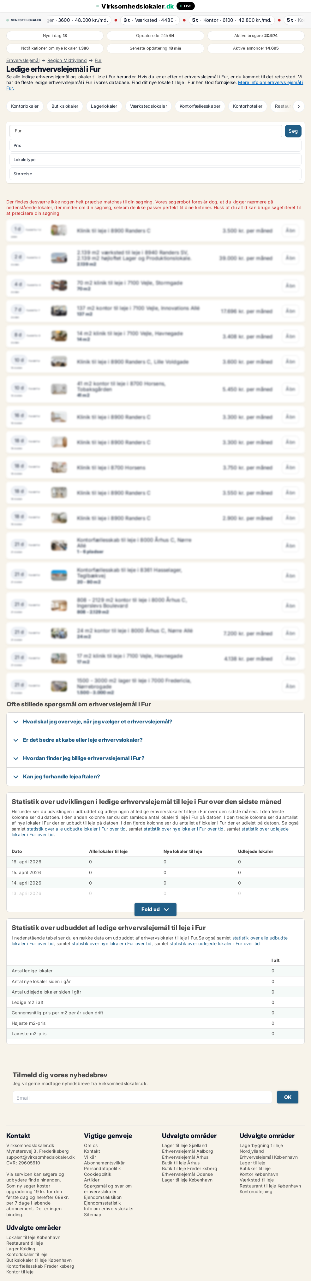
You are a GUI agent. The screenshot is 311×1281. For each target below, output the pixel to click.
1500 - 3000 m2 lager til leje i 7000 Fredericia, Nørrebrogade (134, 683)
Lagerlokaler (104, 106)
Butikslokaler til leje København (39, 1260)
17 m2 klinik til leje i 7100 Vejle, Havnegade (129, 656)
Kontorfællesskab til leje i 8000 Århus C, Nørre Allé (134, 543)
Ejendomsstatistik (102, 1202)
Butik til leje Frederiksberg (190, 1168)
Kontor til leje (19, 1271)
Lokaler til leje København (33, 1237)
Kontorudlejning (256, 1191)
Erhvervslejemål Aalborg (187, 1151)
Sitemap (92, 1214)
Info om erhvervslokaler (109, 1208)
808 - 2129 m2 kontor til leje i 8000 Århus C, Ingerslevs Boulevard (132, 603)
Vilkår (90, 1157)
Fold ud (150, 909)
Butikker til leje (255, 1168)
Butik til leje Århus (181, 1162)
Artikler (91, 1179)
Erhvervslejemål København (269, 1157)
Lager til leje (253, 1162)
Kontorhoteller (247, 106)
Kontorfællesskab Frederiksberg (40, 1266)
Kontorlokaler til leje (26, 1254)
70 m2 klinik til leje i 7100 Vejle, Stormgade (129, 283)
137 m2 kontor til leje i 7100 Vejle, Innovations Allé (138, 308)
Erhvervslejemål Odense (187, 1174)
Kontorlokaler (25, 106)
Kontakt (92, 1151)
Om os (91, 1145)
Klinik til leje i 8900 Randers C (114, 230)
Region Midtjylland (67, 60)
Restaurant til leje (24, 1243)
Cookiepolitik (97, 1174)
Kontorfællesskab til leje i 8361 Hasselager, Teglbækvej (129, 573)
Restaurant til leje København (270, 1185)
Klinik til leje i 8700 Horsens (111, 467)
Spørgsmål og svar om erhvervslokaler (108, 1188)
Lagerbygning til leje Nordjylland (261, 1148)
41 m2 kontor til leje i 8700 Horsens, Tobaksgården (121, 386)
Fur (98, 60)
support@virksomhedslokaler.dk (40, 1157)
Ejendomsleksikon (103, 1197)
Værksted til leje (257, 1179)
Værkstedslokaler (148, 106)
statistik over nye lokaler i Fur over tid (184, 828)
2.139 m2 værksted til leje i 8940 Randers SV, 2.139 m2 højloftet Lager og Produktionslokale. (134, 255)
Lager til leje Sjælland (184, 1145)
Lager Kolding (21, 1248)
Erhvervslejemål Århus (185, 1157)
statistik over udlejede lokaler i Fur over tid (215, 943)
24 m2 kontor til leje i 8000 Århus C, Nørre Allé (135, 630)
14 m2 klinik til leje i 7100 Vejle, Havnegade (130, 333)
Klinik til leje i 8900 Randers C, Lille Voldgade (133, 362)
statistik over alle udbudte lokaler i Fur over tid (76, 828)
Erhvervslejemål (22, 60)
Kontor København (259, 1174)
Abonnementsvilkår (104, 1162)
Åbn (290, 230)
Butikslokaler (65, 106)
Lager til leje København (187, 1179)
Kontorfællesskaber (200, 106)
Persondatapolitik (102, 1168)
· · (79, 20)
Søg (293, 131)
